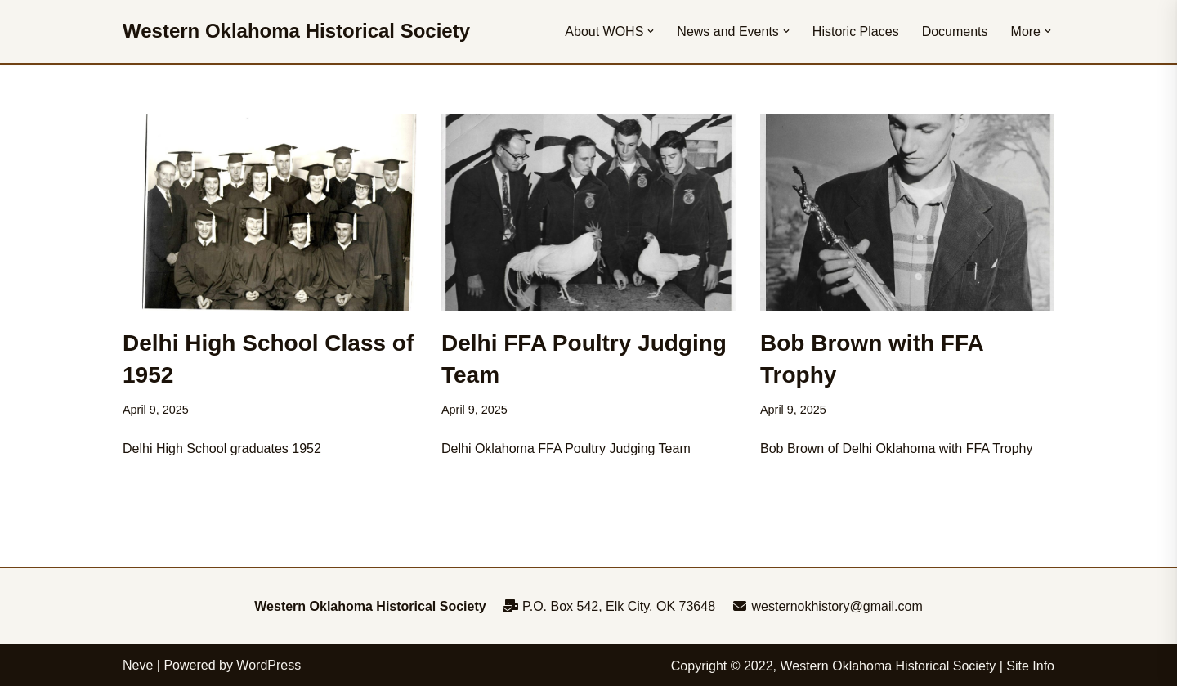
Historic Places (855, 31)
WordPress (268, 665)
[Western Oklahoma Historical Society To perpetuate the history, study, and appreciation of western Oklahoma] (296, 31)
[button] (650, 31)
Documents (955, 31)
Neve (138, 665)
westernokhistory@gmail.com (827, 606)
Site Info (1030, 666)
